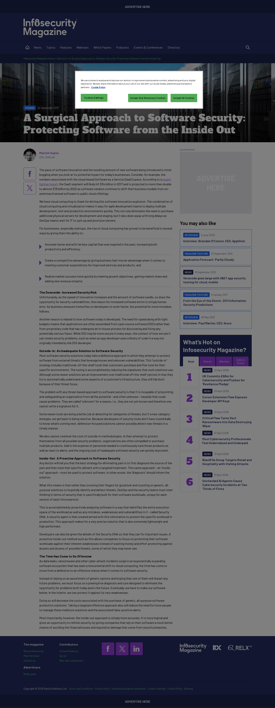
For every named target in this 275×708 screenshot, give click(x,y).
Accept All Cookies (183, 98)
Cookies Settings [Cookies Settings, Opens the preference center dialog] (93, 97)
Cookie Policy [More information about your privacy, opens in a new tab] (98, 87)
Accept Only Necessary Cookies (148, 98)
